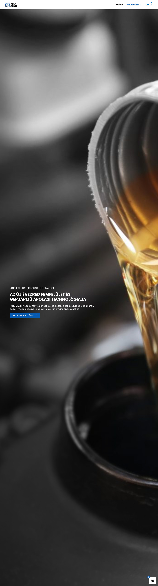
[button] (25, 315)
